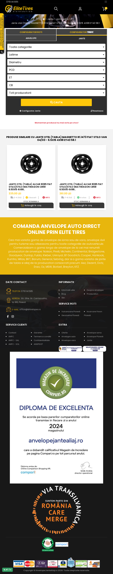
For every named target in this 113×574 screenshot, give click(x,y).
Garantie (38, 332)
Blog (64, 294)
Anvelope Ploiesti (95, 336)
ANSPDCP (38, 344)
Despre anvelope (95, 290)
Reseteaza (97, 111)
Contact (12, 332)
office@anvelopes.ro (30, 309)
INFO (46, 197)
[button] (56, 9)
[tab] (31, 38)
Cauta (56, 102)
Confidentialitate (42, 340)
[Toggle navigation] (105, 1)
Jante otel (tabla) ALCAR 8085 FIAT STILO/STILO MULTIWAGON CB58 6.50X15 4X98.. (30, 187)
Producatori (92, 294)
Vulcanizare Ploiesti (71, 311)
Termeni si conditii (42, 336)
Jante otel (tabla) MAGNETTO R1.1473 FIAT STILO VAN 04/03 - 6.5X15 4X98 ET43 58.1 (55, 23)
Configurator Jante (30, 111)
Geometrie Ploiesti (70, 315)
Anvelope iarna (94, 332)
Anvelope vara (69, 340)
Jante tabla (62, 19)
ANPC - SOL (14, 344)
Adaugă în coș (31, 205)
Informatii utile (68, 290)
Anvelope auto (69, 336)
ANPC (11, 336)
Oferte (65, 332)
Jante (50, 19)
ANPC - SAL (14, 340)
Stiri (63, 297)
